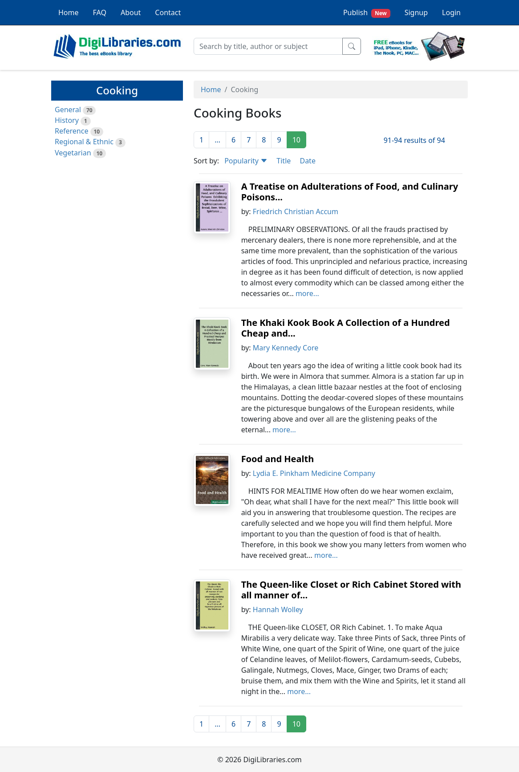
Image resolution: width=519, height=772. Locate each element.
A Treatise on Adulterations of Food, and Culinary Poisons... (349, 191)
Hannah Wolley (278, 609)
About (131, 12)
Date (307, 161)
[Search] (268, 46)
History (67, 120)
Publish (366, 13)
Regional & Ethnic (84, 141)
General (68, 109)
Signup (416, 12)
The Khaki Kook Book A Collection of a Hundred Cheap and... (345, 328)
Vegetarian (73, 153)
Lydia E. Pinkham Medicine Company (314, 473)
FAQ (99, 12)
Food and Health (277, 459)
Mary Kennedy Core (285, 348)
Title (283, 161)
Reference (71, 131)
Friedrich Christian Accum (295, 211)
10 (296, 140)
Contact (168, 12)
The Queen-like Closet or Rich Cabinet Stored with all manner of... (351, 589)
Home (68, 12)
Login (451, 12)
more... (307, 293)
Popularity (246, 161)
